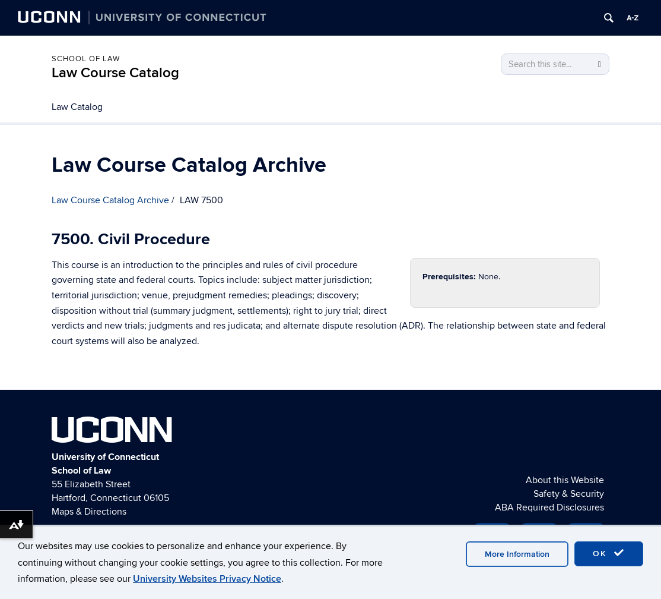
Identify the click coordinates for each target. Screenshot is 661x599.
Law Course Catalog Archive (110, 200)
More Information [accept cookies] (517, 554)
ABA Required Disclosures (549, 507)
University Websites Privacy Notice (207, 579)
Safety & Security (568, 494)
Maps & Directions (89, 512)
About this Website (565, 480)
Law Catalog (77, 107)
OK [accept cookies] (609, 553)
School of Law (86, 59)
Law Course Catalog (115, 72)
